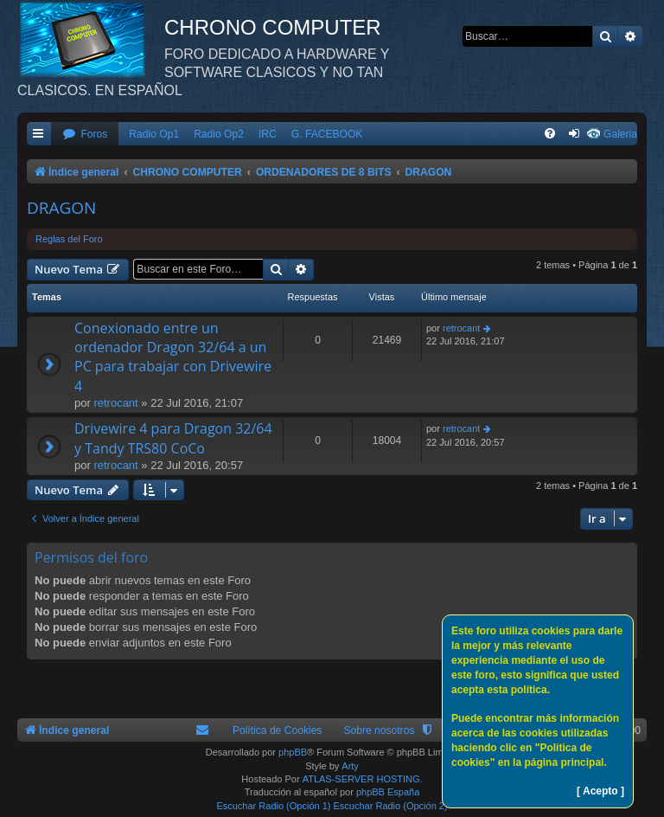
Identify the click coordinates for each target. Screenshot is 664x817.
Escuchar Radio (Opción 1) (273, 806)
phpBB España (387, 792)
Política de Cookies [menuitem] (277, 730)
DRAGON (61, 207)
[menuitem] (85, 134)
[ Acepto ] (600, 791)
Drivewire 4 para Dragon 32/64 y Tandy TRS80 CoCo (173, 438)
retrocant (115, 402)
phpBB (292, 752)
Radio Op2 (219, 134)
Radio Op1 (154, 134)
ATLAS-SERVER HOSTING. (363, 779)
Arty (350, 766)
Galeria (620, 134)
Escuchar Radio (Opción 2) (391, 806)
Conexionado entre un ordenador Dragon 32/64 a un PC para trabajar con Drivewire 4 (172, 357)
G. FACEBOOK (327, 134)
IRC (268, 134)
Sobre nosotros (378, 730)
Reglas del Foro (69, 239)
